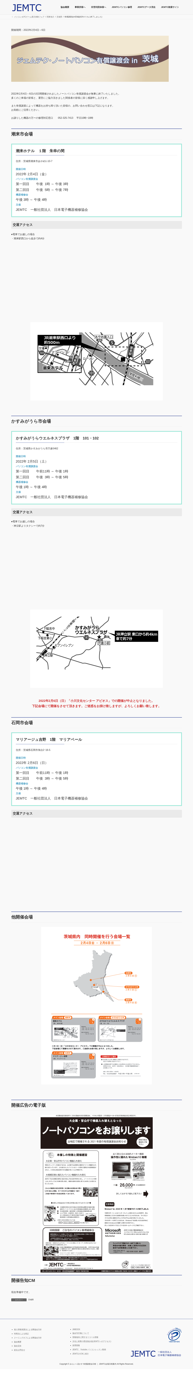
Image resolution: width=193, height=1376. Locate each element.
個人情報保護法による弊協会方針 (28, 1329)
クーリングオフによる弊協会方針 (28, 1338)
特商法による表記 (21, 1333)
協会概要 (17, 1342)
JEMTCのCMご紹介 (80, 1353)
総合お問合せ (19, 1350)
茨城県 (31, 1300)
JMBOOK (76, 1329)
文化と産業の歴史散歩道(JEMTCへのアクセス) (91, 1341)
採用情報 (76, 1345)
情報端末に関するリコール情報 (85, 1337)
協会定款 (17, 1346)
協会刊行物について (80, 1333)
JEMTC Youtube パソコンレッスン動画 (89, 1349)
